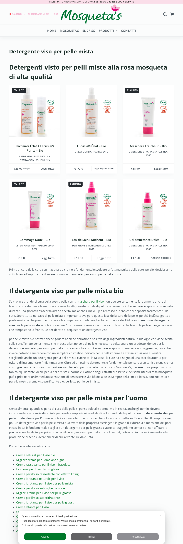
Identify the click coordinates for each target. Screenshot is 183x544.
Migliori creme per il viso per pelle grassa (43, 493)
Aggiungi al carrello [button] (104, 168)
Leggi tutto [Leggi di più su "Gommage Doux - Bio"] (48, 258)
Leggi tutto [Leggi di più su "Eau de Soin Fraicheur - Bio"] (104, 258)
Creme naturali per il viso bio (35, 455)
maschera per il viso (90, 301)
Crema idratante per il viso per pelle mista (44, 483)
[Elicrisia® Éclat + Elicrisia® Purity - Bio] (34, 111)
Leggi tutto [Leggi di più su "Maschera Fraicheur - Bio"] (161, 168)
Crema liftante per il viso (32, 507)
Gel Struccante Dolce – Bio (148, 240)
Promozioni (26, 159)
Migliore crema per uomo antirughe (40, 460)
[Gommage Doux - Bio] (34, 204)
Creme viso (25, 156)
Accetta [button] (45, 536)
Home (51, 30)
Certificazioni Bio (39, 14)
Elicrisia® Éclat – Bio (91, 146)
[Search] (165, 14)
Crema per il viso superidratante (38, 498)
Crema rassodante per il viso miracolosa (43, 465)
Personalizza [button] (138, 536)
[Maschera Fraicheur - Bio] (148, 111)
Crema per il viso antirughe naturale (40, 488)
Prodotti (109, 30)
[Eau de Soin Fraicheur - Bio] (91, 204)
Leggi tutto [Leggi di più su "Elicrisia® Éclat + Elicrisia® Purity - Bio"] (48, 168)
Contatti (128, 30)
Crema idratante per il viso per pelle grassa (45, 502)
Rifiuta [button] (91, 536)
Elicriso (88, 30)
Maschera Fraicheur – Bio (148, 146)
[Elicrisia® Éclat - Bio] (91, 111)
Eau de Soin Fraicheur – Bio (91, 240)
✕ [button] (160, 515)
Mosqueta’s (69, 30)
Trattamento (42, 159)
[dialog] (91, 527)
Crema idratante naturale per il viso (40, 479)
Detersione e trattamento (144, 151)
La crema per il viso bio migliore (37, 469)
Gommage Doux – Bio (34, 240)
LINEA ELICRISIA (41, 156)
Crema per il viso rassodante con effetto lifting (47, 474)
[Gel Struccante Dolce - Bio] (148, 204)
